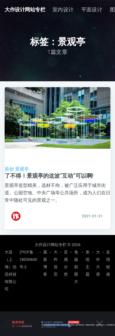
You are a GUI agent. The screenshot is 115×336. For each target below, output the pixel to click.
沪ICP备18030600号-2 (28, 259)
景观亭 (22, 169)
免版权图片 (76, 267)
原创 (9, 169)
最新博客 (45, 263)
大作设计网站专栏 (25, 9)
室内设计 (63, 9)
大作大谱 (98, 263)
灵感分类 (66, 263)
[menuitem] (63, 10)
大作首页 (56, 263)
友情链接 (108, 263)
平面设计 (92, 9)
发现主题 (88, 263)
